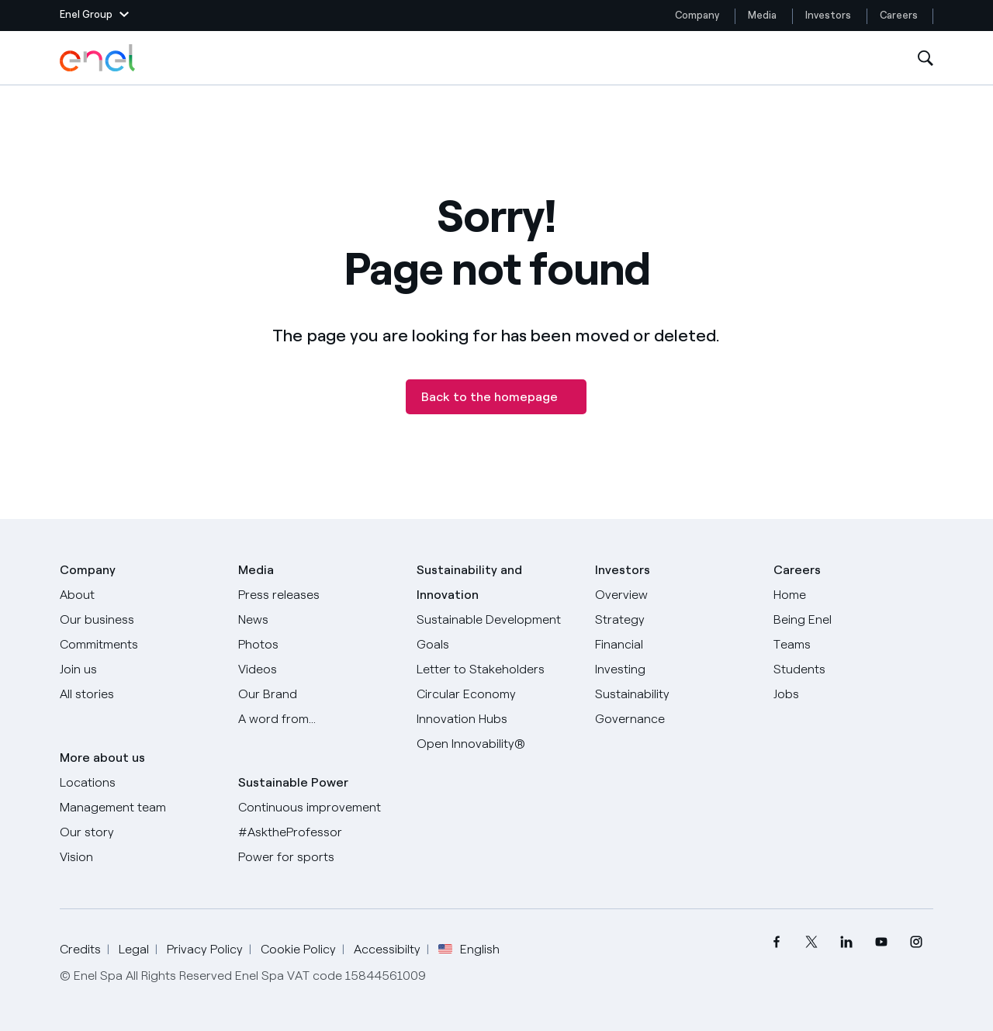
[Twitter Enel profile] (811, 942)
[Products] (140, 619)
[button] (94, 15)
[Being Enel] (853, 619)
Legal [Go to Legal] (134, 949)
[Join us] (140, 669)
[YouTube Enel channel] (880, 942)
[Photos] (318, 644)
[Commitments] (140, 644)
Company (697, 15)
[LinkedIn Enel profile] (846, 942)
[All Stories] (140, 694)
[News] (318, 619)
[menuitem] (776, 942)
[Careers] (853, 595)
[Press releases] (318, 595)
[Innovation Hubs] (496, 719)
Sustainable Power (293, 782)
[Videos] (318, 669)
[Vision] (140, 857)
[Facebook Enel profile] (776, 942)
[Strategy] (675, 619)
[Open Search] (925, 58)
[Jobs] (853, 694)
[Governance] (675, 719)
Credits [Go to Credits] (80, 949)
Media (762, 15)
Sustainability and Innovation (469, 582)
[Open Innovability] (496, 744)
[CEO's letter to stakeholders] (496, 669)
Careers (900, 15)
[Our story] (140, 832)
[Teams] (853, 644)
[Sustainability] (675, 694)
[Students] (853, 669)
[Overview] (675, 595)
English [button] (469, 949)
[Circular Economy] (496, 694)
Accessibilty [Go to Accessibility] (387, 949)
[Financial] (675, 644)
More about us (102, 757)
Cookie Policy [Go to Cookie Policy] (298, 949)
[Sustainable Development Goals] (496, 632)
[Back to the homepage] (496, 396)
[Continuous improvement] (318, 807)
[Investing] (675, 669)
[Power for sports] (318, 857)
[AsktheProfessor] (318, 832)
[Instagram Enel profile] (915, 942)
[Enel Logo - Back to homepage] (98, 58)
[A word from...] (318, 719)
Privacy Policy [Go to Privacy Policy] (205, 949)
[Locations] (140, 782)
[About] (140, 595)
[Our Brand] (318, 694)
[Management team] (140, 807)
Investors (828, 15)
